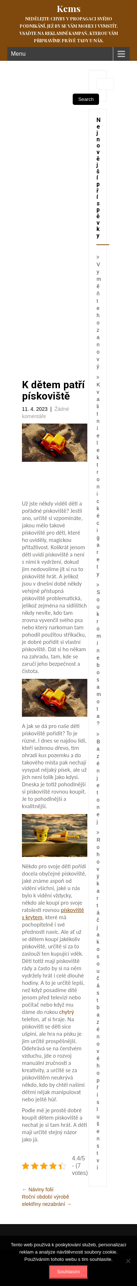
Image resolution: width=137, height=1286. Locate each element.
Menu (18, 54)
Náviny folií (37, 1189)
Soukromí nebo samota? (98, 657)
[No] (128, 1261)
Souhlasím (68, 1271)
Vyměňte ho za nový (98, 315)
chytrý (66, 1011)
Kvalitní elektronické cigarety (98, 479)
